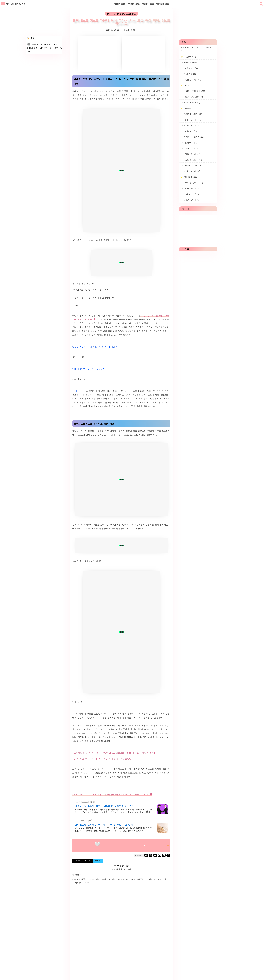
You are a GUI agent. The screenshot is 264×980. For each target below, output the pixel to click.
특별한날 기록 (192, 79)
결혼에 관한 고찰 (193, 97)
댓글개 (126, 30)
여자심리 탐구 (191, 102)
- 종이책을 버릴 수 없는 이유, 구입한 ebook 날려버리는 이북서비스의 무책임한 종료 (112, 753)
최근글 (87, 860)
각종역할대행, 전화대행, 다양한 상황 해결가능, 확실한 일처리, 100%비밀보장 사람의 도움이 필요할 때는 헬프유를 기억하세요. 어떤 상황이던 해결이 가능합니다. (113, 810)
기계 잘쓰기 (191, 194)
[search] (261, 3)
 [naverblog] (168, 855)
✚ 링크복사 (139, 855)
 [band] (146, 855)
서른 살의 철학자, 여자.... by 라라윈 (196, 49)
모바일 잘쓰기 (192, 188)
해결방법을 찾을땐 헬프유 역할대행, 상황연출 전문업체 (104, 806)
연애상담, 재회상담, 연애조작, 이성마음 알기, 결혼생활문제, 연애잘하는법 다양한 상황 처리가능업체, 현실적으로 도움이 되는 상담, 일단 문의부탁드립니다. (113, 829)
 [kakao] (150, 855)
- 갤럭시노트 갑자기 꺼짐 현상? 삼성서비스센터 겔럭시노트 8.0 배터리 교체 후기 (111, 794)
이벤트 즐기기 (191, 171)
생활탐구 (147, 4)
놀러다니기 (190, 131)
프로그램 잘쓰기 (193, 182)
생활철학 (119, 4)
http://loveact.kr (81, 820)
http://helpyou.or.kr (82, 802)
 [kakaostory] (155, 855)
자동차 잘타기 (191, 200)
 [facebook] (159, 855)
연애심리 (133, 4)
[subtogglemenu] (3, 3)
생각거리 (190, 62)
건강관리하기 (191, 142)
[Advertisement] (99, 54)
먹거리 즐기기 (192, 125)
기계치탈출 (163, 4)
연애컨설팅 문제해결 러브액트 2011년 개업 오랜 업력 (104, 824)
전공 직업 (189, 74)
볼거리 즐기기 (192, 119)
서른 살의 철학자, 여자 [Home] (15, 4)
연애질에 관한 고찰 (194, 91)
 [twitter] (164, 855)
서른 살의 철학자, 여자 (82, 879)
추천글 (97, 860)
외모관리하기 (191, 148)
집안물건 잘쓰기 (192, 160)
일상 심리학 (190, 68)
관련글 (77, 860)
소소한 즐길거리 (192, 165)
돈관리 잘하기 (191, 154)
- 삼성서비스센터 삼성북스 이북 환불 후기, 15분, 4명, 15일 (100, 759)
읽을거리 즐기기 (192, 114)
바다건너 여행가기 (193, 137)
